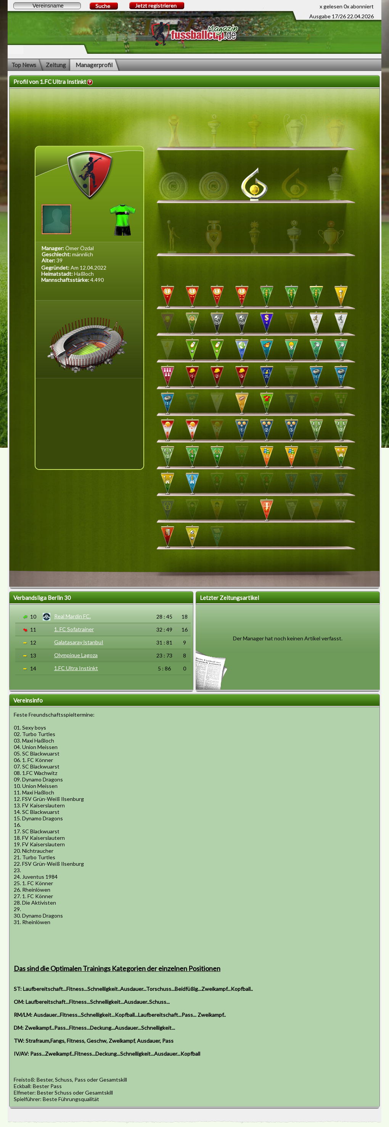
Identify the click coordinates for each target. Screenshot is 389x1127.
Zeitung (56, 64)
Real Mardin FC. (72, 616)
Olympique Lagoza (76, 655)
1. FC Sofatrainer (74, 629)
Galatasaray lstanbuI (78, 642)
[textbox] (47, 6)
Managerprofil (94, 64)
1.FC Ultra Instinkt (76, 668)
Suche (102, 6)
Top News (23, 64)
